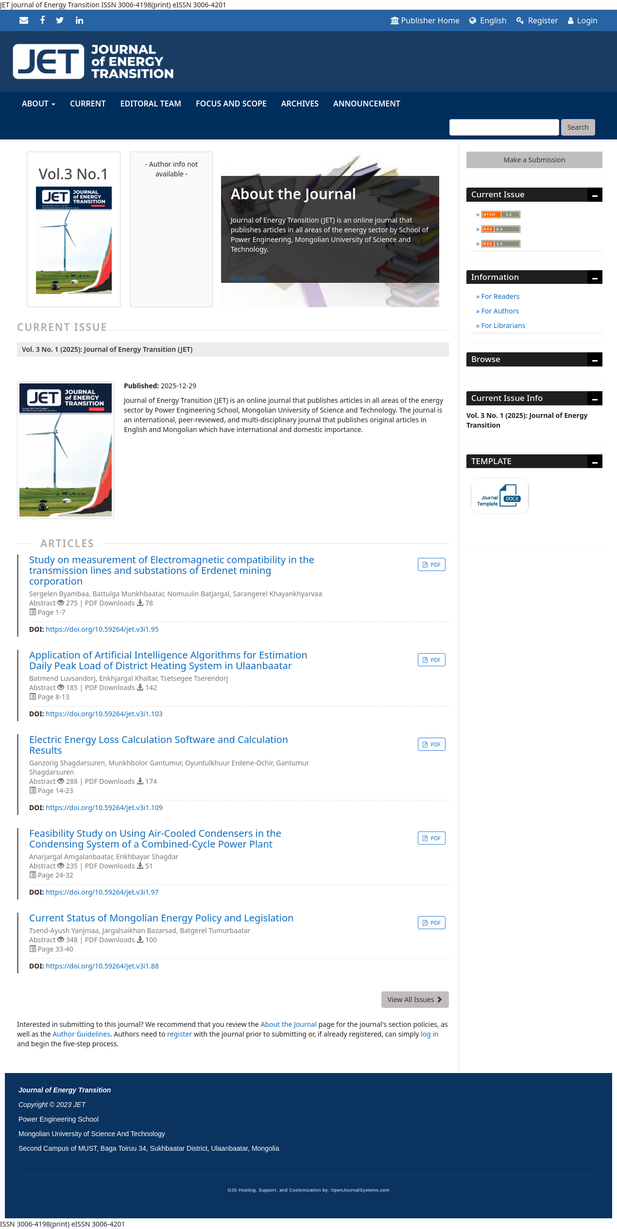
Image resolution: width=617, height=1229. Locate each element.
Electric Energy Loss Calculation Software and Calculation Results (158, 745)
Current (87, 103)
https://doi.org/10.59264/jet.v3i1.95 (102, 629)
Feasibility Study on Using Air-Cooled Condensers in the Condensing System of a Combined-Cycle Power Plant (155, 838)
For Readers (499, 296)
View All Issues (415, 999)
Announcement (366, 103)
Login (583, 20)
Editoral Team (151, 103)
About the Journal (288, 1024)
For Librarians (502, 325)
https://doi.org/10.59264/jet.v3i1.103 (104, 713)
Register (537, 20)
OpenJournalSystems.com (360, 1190)
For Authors (499, 310)
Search (578, 127)
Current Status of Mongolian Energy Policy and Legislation (161, 918)
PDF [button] (435, 564)
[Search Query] (504, 127)
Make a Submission (535, 159)
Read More (248, 278)
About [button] (38, 103)
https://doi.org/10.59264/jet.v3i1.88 (102, 965)
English (488, 20)
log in (430, 1034)
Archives (300, 103)
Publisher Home (425, 20)
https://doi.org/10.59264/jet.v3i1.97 (102, 892)
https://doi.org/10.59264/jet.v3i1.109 (104, 807)
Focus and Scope (231, 103)
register (179, 1034)
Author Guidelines (81, 1034)
